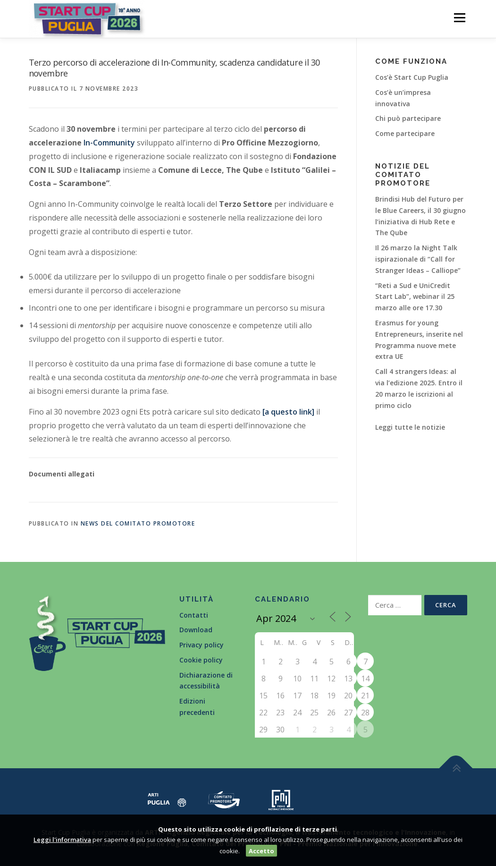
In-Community (109, 142)
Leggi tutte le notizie (410, 427)
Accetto (261, 851)
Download (195, 629)
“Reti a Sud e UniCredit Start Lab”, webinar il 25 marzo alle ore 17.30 (414, 297)
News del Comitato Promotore (138, 523)
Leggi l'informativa (62, 839)
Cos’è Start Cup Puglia (411, 77)
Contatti (193, 615)
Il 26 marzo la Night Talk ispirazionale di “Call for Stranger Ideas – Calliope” (418, 259)
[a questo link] (288, 412)
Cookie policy (201, 659)
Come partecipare (405, 133)
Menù (459, 17)
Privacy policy (201, 644)
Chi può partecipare (408, 118)
